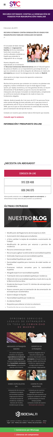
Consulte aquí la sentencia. (14, 117)
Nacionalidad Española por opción (19, 259)
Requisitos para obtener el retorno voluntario (23, 304)
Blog (44, 422)
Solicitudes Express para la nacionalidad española (25, 256)
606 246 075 (27, 190)
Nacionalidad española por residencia (21, 298)
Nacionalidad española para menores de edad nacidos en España (29, 263)
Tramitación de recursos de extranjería (21, 307)
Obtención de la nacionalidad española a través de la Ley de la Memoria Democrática (29, 280)
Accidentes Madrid (14, 301)
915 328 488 (27, 182)
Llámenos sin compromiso (26, 434)
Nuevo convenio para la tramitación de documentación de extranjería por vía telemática (29, 290)
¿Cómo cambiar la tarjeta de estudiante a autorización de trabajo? (29, 240)
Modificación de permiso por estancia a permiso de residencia (29, 245)
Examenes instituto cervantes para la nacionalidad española (29, 268)
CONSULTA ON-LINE (27, 173)
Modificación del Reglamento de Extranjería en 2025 (26, 233)
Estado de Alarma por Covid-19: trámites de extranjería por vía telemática (29, 285)
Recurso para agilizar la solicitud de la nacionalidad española (29, 253)
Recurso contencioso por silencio (19, 250)
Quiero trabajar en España (16, 295)
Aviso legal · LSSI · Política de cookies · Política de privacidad (26, 421)
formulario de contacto (36, 405)
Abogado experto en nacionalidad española (23, 273)
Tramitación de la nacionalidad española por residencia (27, 276)
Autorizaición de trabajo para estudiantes (22, 236)
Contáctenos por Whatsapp (26, 430)
